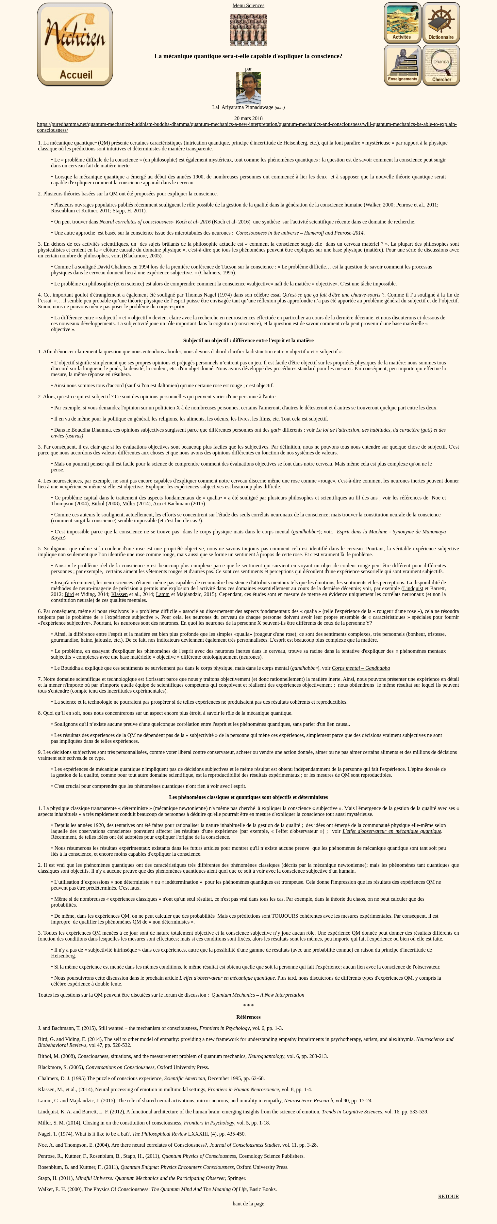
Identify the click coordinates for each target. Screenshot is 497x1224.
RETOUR (448, 1196)
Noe (436, 497)
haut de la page (248, 1203)
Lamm (163, 594)
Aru (157, 503)
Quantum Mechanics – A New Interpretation (258, 995)
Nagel (210, 295)
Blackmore (135, 255)
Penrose (404, 204)
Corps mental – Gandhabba (361, 668)
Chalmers (121, 266)
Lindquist (413, 588)
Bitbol (97, 503)
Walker (373, 204)
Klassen (119, 594)
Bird (69, 594)
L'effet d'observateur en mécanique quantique (391, 831)
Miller (128, 503)
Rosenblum (63, 210)
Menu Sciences (248, 5)
